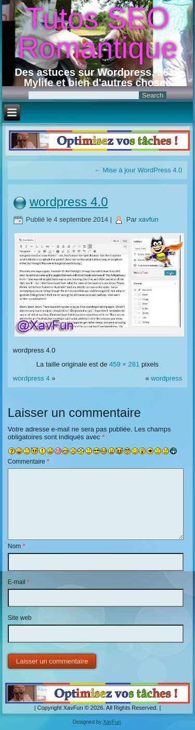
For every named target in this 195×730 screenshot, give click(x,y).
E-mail (19, 582)
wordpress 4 (31, 378)
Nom (16, 546)
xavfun (149, 219)
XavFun (112, 722)
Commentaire (28, 461)
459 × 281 (124, 364)
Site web (20, 617)
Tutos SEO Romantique (97, 33)
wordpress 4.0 (69, 202)
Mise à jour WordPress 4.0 (138, 170)
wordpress (166, 378)
